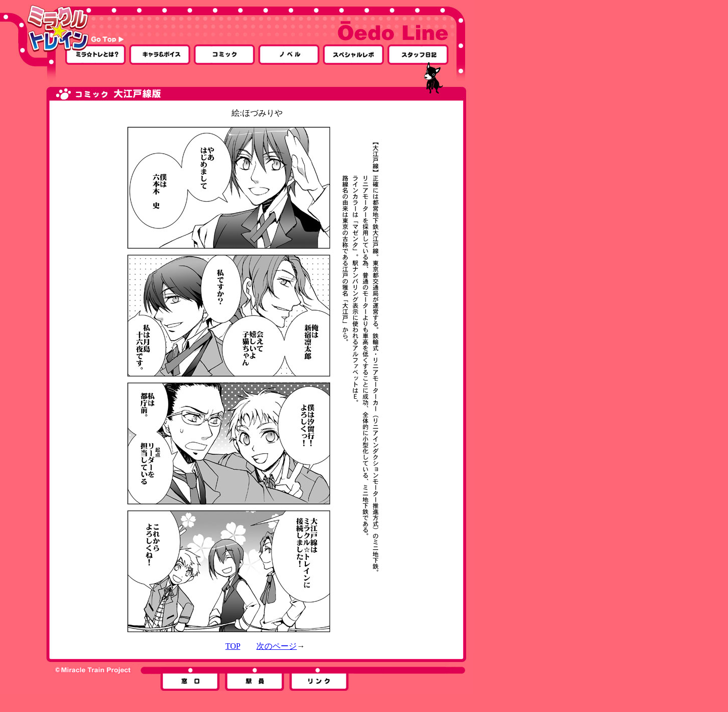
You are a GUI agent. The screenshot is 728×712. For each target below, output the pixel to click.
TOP (232, 646)
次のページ (276, 646)
